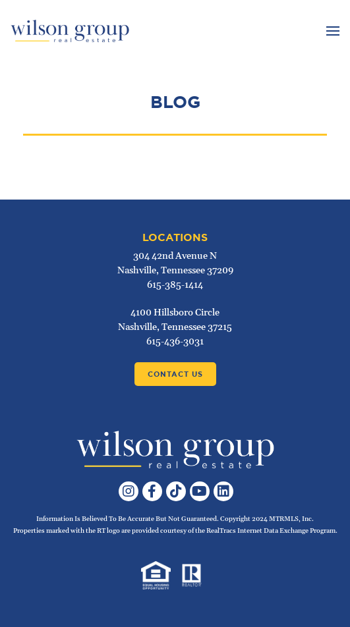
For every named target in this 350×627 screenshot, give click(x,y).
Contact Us (175, 374)
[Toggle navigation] (331, 31)
